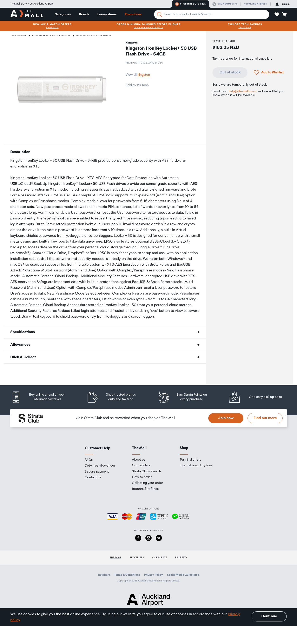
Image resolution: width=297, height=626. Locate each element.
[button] (277, 14)
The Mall (115, 557)
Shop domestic (224, 4)
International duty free (196, 465)
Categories (63, 14)
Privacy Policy (153, 574)
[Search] (159, 14)
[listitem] (42, 397)
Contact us (93, 477)
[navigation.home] (26, 14)
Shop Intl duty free (190, 4)
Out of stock (230, 72)
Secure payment (97, 472)
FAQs (89, 460)
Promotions (133, 14)
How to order (142, 477)
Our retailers (141, 465)
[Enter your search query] (211, 14)
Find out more (265, 418)
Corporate (159, 557)
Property (181, 557)
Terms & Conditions (127, 574)
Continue (269, 616)
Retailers (104, 574)
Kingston (143, 75)
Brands (84, 14)
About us (138, 460)
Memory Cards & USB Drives (93, 35)
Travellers (137, 557)
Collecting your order (147, 483)
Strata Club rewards (146, 471)
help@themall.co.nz (243, 91)
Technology (18, 35)
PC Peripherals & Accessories (51, 35)
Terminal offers (190, 460)
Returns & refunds (145, 489)
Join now (226, 418)
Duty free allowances (100, 466)
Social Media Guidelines (183, 574)
